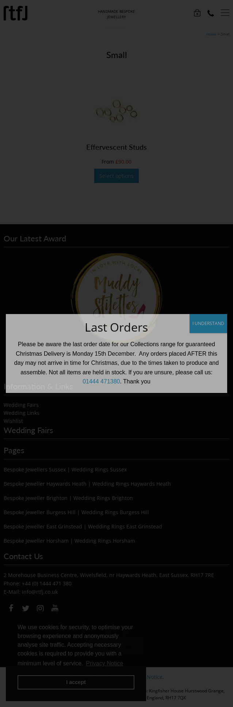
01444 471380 (101, 381)
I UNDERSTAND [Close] (208, 323)
